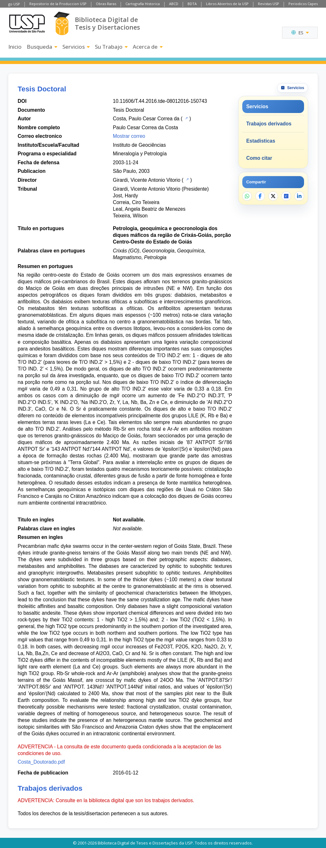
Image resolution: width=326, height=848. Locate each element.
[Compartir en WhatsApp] (247, 196)
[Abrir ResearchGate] (286, 196)
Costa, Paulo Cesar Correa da (146, 118)
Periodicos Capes (303, 3)
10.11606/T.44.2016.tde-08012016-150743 (160, 101)
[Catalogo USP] (186, 118)
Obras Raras (106, 3)
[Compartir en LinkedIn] (299, 196)
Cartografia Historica (142, 3)
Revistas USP (268, 3)
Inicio (15, 46)
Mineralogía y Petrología (140, 153)
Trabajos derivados (268, 123)
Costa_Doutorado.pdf (41, 762)
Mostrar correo (129, 136)
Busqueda (42, 46)
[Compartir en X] (273, 196)
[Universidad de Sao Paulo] (27, 23)
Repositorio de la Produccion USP (58, 3)
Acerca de (148, 46)
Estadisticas (260, 141)
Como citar (259, 158)
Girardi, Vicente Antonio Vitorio (147, 180)
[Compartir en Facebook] (260, 196)
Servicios (76, 46)
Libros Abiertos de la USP (227, 3)
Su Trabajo (111, 46)
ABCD (173, 3)
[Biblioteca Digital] (61, 23)
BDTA (192, 3)
